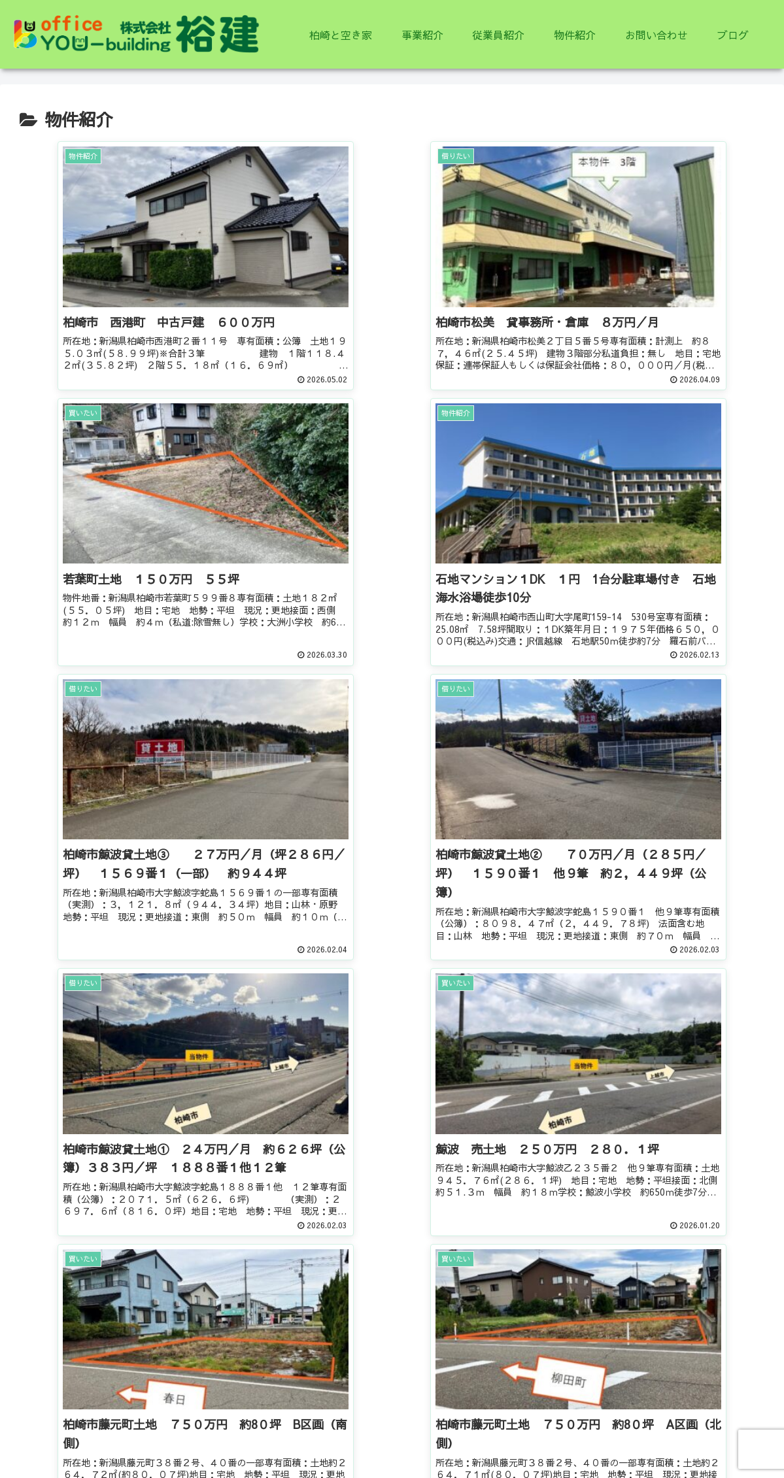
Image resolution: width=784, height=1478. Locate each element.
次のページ (392, 1187)
